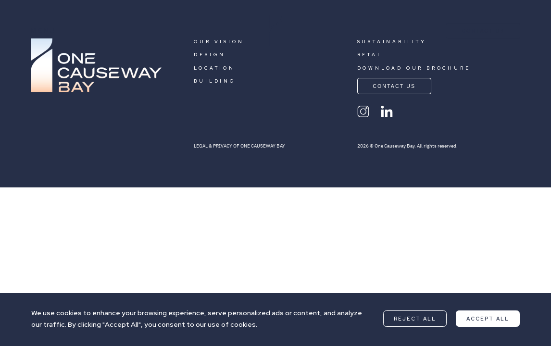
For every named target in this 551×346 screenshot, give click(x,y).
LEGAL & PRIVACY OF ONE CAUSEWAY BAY (239, 146)
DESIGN (209, 54)
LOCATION (214, 68)
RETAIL (372, 54)
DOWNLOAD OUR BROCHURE (414, 68)
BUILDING (215, 81)
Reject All (415, 318)
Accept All (487, 318)
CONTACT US (483, 31)
